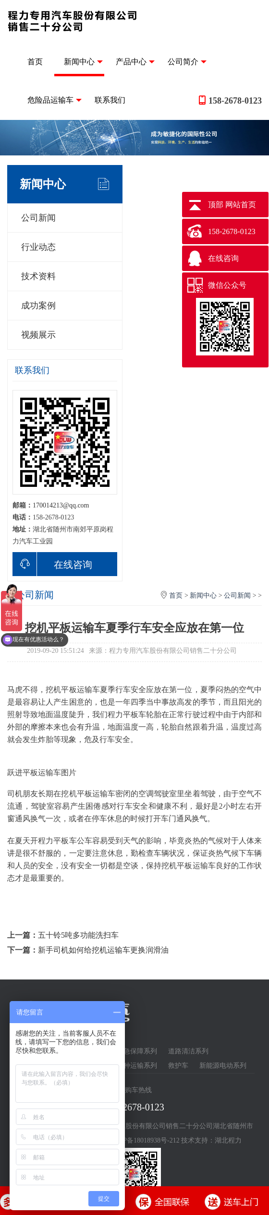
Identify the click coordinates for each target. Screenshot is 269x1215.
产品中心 (135, 62)
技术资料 (38, 276)
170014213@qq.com (61, 505)
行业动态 (38, 247)
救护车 (178, 1065)
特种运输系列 (137, 1065)
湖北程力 (228, 1140)
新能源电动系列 (222, 1065)
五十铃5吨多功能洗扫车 (78, 935)
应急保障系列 (137, 1051)
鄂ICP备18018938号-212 (144, 1140)
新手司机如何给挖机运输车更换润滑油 (103, 950)
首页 (35, 62)
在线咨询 (52, 564)
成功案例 (38, 305)
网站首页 (240, 205)
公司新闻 (38, 218)
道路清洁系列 (188, 1051)
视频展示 (38, 335)
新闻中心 (83, 62)
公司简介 (187, 62)
